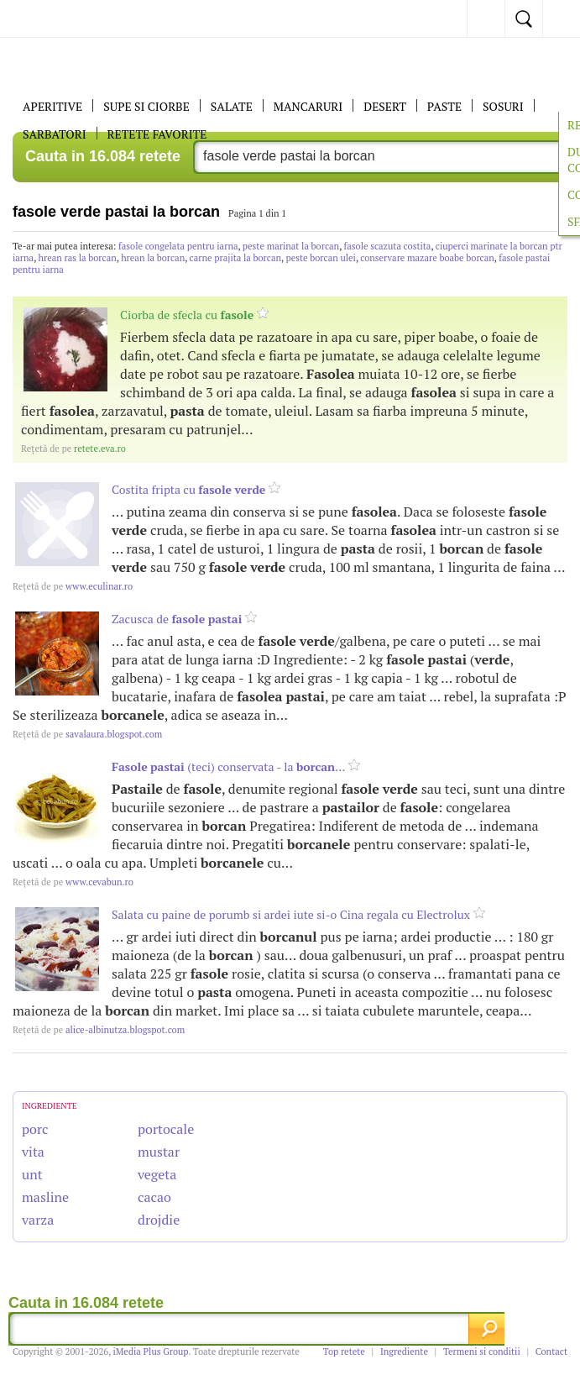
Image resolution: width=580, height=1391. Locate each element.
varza (38, 1219)
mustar (159, 1151)
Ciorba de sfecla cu (186, 315)
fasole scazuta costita (387, 246)
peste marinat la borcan (291, 246)
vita (33, 1151)
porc (35, 1129)
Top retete (344, 1351)
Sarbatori (54, 134)
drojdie (159, 1219)
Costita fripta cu (188, 489)
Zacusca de (177, 619)
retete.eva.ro (73, 448)
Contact (551, 1351)
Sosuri (503, 106)
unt (32, 1174)
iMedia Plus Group (151, 1351)
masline (45, 1197)
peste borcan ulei (320, 258)
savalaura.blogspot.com (87, 734)
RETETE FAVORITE (157, 134)
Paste (444, 106)
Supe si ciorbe (146, 106)
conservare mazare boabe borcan (427, 258)
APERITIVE (52, 106)
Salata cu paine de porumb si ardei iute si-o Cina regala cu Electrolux (291, 914)
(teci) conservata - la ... (229, 766)
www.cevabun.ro (73, 882)
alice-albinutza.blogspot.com (99, 1030)
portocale (166, 1129)
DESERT (384, 106)
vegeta (157, 1174)
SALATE (232, 106)
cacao (154, 1197)
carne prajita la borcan (236, 258)
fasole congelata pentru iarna (178, 246)
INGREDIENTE (49, 1105)
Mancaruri (308, 106)
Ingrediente (404, 1351)
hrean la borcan (153, 258)
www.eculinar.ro (73, 586)
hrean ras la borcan (78, 258)
